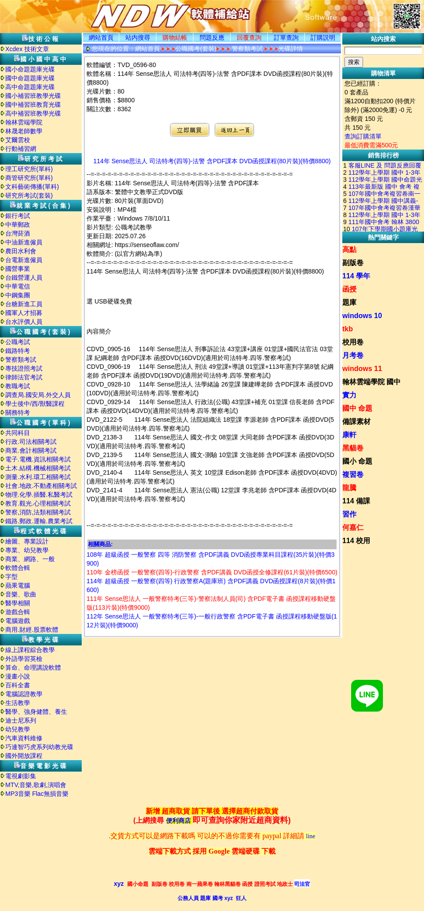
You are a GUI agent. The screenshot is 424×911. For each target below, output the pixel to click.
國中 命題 (357, 408)
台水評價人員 (23, 321)
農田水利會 (20, 251)
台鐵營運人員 (23, 277)
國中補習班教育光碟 (33, 104)
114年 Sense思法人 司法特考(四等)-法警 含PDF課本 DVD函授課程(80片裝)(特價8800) (212, 161)
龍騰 (349, 487)
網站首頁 (101, 37)
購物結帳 (175, 37)
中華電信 (17, 286)
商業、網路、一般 (30, 558)
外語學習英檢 (23, 658)
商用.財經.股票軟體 (31, 629)
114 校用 (356, 540)
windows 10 (362, 315)
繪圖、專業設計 (27, 541)
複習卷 (352, 474)
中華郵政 (17, 224)
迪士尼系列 (20, 720)
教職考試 (17, 386)
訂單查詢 (286, 37)
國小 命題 (357, 461)
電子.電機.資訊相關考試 (38, 459)
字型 (11, 576)
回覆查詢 (249, 37)
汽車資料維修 (23, 738)
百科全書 (17, 685)
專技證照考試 (23, 368)
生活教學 (17, 702)
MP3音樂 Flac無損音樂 (36, 793)
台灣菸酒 (17, 233)
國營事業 (17, 268)
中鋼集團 (17, 295)
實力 (349, 395)
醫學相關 (17, 603)
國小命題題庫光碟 (30, 69)
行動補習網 (20, 148)
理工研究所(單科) (29, 168)
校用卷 (352, 342)
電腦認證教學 (23, 693)
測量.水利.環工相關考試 (38, 476)
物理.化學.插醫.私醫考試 (38, 494)
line (310, 836)
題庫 (349, 302)
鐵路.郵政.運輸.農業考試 (38, 521)
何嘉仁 (352, 527)
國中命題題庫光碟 (30, 78)
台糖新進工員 (23, 303)
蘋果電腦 (17, 585)
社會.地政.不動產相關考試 (41, 485)
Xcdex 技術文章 (27, 48)
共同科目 (17, 432)
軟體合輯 (17, 567)
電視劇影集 (20, 776)
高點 (349, 249)
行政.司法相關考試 (31, 441)
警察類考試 (20, 359)
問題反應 (212, 37)
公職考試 (17, 341)
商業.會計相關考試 (31, 450)
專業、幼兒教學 (27, 550)
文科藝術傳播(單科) (32, 186)
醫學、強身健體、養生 (36, 711)
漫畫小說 (17, 676)
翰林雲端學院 (23, 122)
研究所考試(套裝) (29, 195)
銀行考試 (17, 215)
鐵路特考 (17, 350)
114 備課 (356, 501)
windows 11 (362, 368)
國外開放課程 (23, 755)
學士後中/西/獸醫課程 (34, 403)
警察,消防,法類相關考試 (38, 512)
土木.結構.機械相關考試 (38, 468)
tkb (347, 329)
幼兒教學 (17, 729)
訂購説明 (322, 37)
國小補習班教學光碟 (33, 95)
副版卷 (352, 262)
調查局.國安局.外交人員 (38, 394)
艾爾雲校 (17, 139)
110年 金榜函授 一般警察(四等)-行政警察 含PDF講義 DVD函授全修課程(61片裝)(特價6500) (212, 572)
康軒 (349, 435)
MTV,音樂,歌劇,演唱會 (35, 784)
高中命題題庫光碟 (30, 86)
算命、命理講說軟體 (33, 667)
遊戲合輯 (17, 611)
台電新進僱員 (23, 259)
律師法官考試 (23, 377)
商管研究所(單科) (29, 177)
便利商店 (178, 820)
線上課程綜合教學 (30, 649)
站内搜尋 (137, 37)
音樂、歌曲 (20, 594)
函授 (349, 289)
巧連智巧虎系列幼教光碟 (39, 746)
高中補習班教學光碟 (33, 113)
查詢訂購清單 (363, 136)
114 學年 (356, 276)
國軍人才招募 (23, 312)
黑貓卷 (352, 448)
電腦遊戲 (17, 620)
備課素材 (356, 421)
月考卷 (352, 355)
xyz (119, 883)
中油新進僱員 (23, 242)
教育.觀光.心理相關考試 (38, 503)
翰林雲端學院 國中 (371, 382)
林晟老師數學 (23, 131)
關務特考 (17, 412)
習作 (349, 514)
